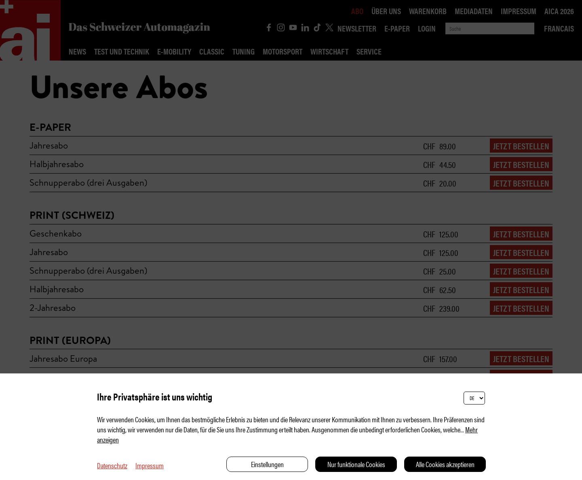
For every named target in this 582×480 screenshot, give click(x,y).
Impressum (149, 465)
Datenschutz (112, 465)
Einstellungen (267, 464)
